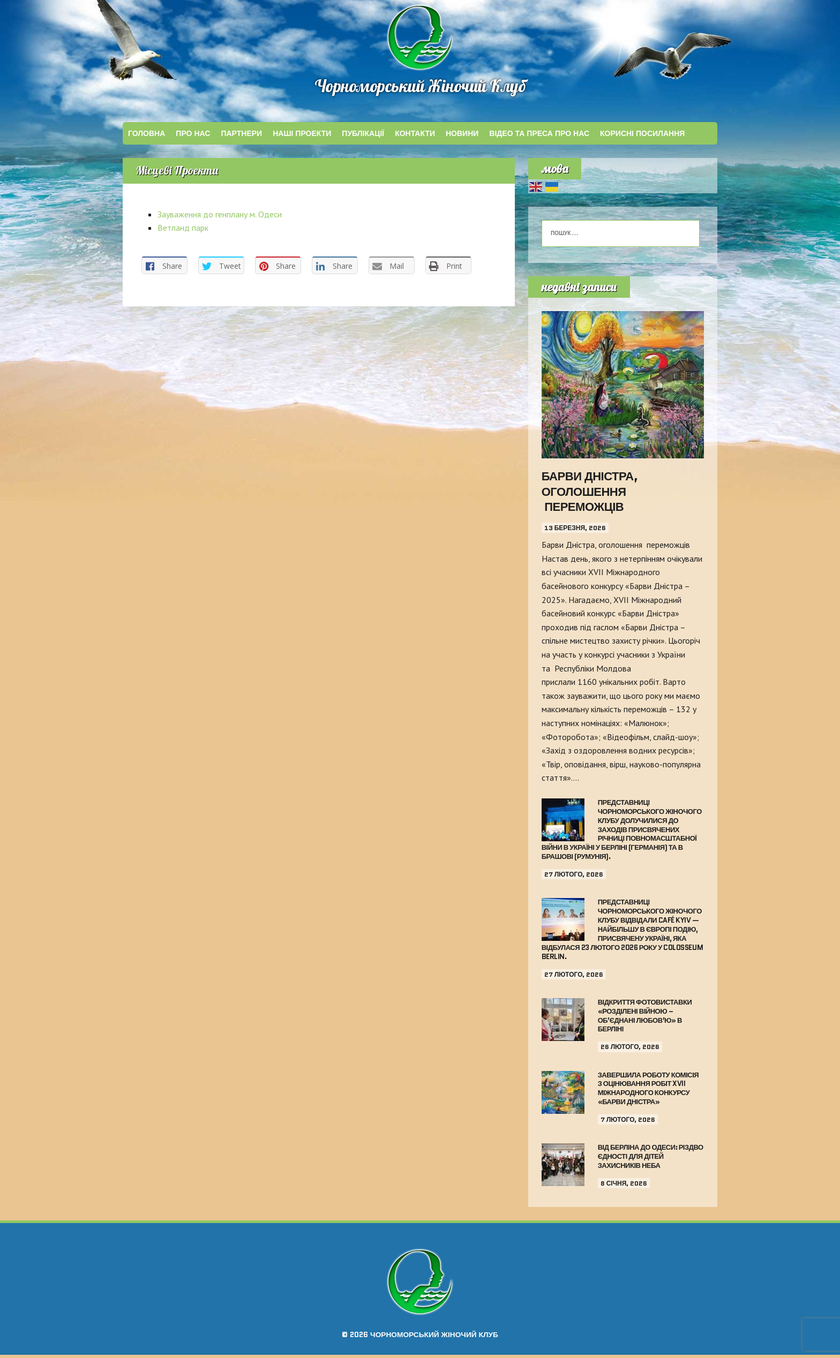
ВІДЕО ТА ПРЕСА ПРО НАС (539, 136)
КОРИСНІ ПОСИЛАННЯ (642, 136)
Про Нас (193, 136)
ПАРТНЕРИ (241, 136)
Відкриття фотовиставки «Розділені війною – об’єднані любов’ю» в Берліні (645, 1019)
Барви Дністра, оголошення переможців (590, 494)
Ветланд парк (183, 234)
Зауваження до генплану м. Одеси (220, 220)
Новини (462, 136)
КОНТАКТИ (415, 136)
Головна (146, 136)
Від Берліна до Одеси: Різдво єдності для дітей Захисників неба (650, 1159)
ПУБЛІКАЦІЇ (363, 136)
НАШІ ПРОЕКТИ (302, 136)
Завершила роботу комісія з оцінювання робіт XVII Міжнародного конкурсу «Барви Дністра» (648, 1092)
